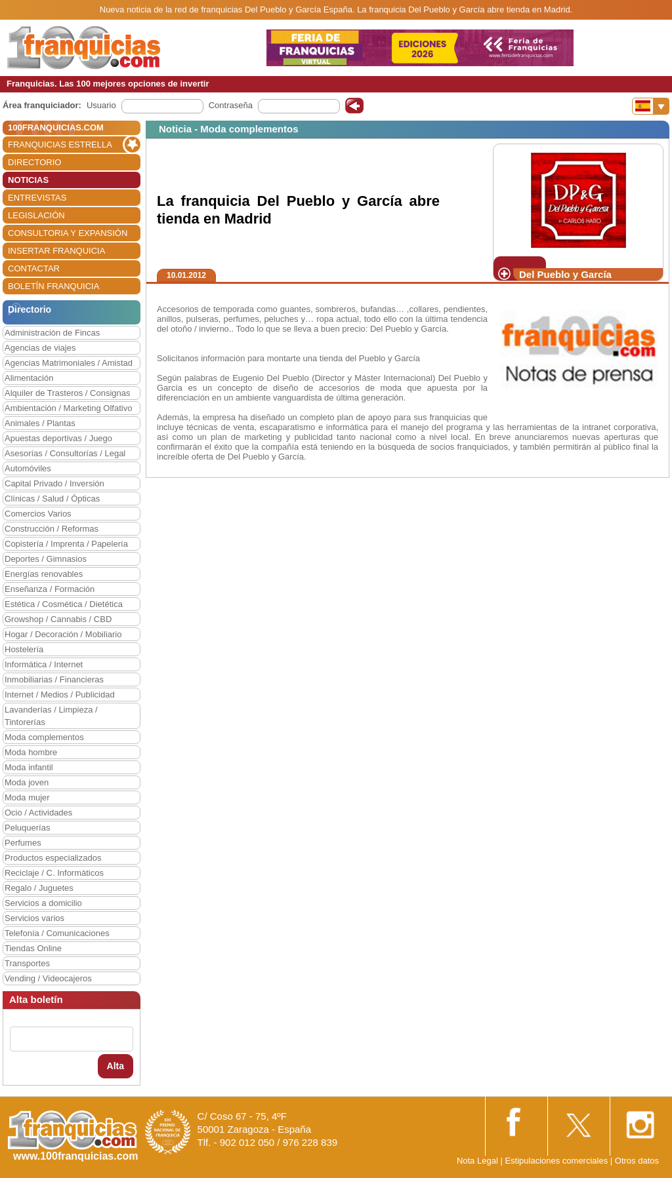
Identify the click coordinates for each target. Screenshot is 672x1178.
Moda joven (27, 782)
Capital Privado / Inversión (54, 483)
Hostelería (24, 649)
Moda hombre (31, 752)
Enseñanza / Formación (49, 589)
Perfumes (23, 843)
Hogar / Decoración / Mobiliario (63, 634)
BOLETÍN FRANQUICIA (53, 286)
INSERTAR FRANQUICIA (56, 251)
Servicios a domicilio (43, 903)
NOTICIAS (28, 180)
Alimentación (29, 378)
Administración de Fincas (52, 333)
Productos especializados (53, 858)
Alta (115, 1066)
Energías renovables (44, 574)
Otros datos (637, 1161)
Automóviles (28, 468)
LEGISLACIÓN (36, 215)
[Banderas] (650, 106)
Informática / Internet (44, 664)
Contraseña (231, 105)
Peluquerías (27, 828)
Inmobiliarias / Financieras (54, 679)
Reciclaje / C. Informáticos (54, 873)
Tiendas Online (33, 948)
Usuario (101, 105)
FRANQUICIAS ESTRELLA (60, 144)
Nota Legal (477, 1161)
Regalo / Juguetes (39, 888)
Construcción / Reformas (51, 529)
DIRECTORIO (34, 162)
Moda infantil (29, 767)
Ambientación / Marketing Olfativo (68, 408)
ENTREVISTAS (37, 198)
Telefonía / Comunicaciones (57, 933)
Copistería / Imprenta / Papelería (66, 544)
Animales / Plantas (40, 423)
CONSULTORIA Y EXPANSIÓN (67, 233)
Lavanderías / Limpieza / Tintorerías (51, 716)
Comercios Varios (38, 514)
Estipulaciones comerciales (557, 1161)
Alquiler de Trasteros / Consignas (67, 393)
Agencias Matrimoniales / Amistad (69, 363)
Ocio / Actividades (38, 812)
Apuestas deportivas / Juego (58, 438)
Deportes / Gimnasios (46, 559)
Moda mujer (27, 797)
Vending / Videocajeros (48, 978)
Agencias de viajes (40, 348)
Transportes (27, 963)
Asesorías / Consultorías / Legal (65, 453)
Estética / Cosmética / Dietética (64, 604)
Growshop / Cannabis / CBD (58, 619)
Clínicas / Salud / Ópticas (52, 498)
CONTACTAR (34, 268)
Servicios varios (34, 918)
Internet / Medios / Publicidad (60, 694)
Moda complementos (44, 737)
